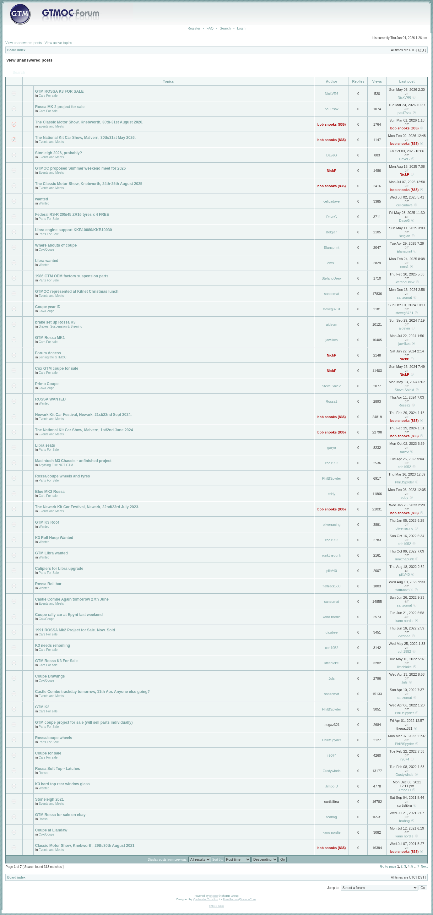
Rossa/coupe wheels (53, 738)
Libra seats (45, 445)
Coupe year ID (48, 307)
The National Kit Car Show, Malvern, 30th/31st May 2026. (85, 137)
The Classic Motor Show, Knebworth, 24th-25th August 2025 (89, 184)
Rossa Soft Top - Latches (57, 768)
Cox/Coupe (46, 249)
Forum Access (48, 353)
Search (225, 28)
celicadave (331, 201)
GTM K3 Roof (47, 522)
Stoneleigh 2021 (49, 799)
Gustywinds (332, 771)
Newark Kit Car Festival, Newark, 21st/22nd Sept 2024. (83, 414)
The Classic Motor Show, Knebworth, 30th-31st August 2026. (89, 122)
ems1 (331, 263)
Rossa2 (331, 401)
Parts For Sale (49, 219)
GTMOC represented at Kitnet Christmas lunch (76, 291)
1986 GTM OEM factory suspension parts (71, 276)
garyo (331, 447)
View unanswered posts (23, 43)
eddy (331, 494)
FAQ (210, 28)
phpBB (213, 895)
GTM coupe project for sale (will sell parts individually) (84, 722)
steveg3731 (332, 309)
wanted (41, 199)
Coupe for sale (48, 753)
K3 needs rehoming (52, 645)
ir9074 (332, 755)
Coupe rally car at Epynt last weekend (69, 615)
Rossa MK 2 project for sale (59, 107)
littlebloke (331, 663)
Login (241, 28)
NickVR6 (331, 93)
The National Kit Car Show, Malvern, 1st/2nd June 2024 (84, 430)
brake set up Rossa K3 (55, 322)
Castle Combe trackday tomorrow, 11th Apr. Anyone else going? (92, 691)
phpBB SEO (216, 905)
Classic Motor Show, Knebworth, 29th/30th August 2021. (85, 845)
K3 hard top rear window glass (62, 784)
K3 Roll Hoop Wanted (54, 538)
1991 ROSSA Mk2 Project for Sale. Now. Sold (75, 630)
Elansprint (331, 247)
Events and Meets (51, 126)
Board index (16, 50)
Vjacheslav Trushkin (205, 899)
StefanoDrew (332, 278)
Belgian (332, 232)
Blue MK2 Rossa (50, 491)
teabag (331, 817)
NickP (332, 170)
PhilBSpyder (331, 478)
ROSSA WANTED (50, 399)
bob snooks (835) (331, 124)
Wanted (44, 203)
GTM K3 (42, 707)
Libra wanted (46, 261)
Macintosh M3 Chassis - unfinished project (73, 461)
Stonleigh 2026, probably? (58, 153)
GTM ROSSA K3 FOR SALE (59, 91)
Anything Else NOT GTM (56, 465)
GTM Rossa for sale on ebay (60, 815)
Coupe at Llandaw (51, 830)
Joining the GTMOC (52, 357)
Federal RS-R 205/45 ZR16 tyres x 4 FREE (72, 214)
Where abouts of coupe (56, 245)
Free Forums (231, 899)
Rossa (43, 773)
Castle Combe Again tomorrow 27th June (72, 599)
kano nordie (331, 617)
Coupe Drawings (50, 676)
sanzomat (331, 294)
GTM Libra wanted (51, 553)
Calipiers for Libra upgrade (59, 568)
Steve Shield (331, 386)
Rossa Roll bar (48, 584)
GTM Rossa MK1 (50, 337)
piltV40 (331, 571)
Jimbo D (331, 786)
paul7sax (331, 109)
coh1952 (331, 463)
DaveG (331, 155)
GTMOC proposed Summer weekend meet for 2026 (80, 168)
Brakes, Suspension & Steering (60, 326)
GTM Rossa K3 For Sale (56, 661)
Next (424, 866)
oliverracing (331, 524)
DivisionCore (248, 899)
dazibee (332, 632)
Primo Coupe (47, 384)
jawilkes (332, 340)
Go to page (388, 866)
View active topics (58, 43)
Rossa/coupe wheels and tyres (62, 476)
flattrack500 (332, 586)
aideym (331, 324)
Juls (331, 678)
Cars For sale (48, 95)
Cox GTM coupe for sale (56, 368)
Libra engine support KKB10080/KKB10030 (73, 230)
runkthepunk (331, 555)
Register (193, 28)
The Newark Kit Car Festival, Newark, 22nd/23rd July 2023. (87, 507)
